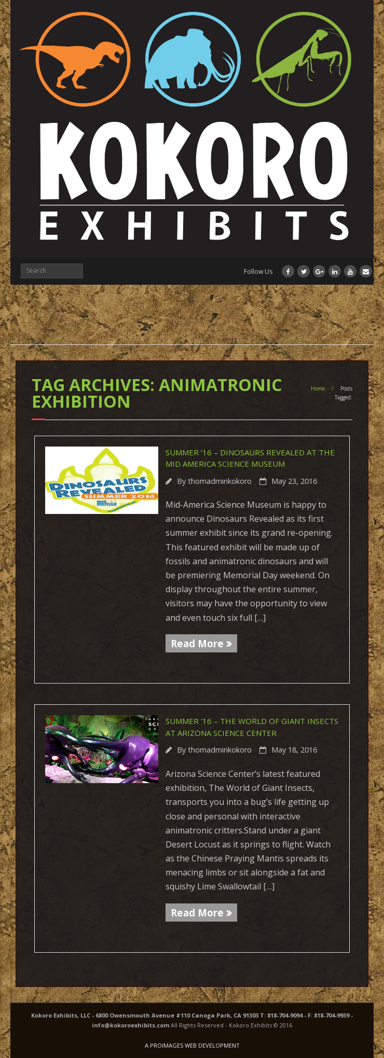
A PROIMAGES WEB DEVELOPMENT (192, 1045)
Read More (197, 643)
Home (318, 388)
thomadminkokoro (220, 481)
